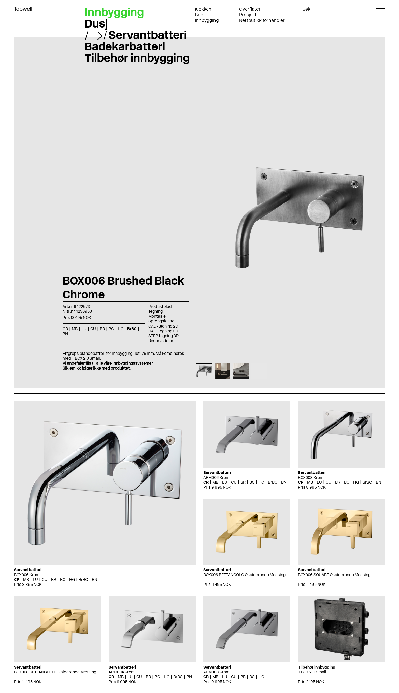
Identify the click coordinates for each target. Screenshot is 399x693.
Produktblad (160, 306)
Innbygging (207, 20)
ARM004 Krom (122, 672)
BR (102, 328)
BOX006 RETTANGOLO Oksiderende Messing (244, 574)
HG (120, 328)
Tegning (155, 311)
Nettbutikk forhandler (262, 20)
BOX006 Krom (26, 574)
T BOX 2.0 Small (312, 672)
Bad (199, 15)
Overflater (250, 9)
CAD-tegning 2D (163, 326)
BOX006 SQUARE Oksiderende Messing (334, 574)
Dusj (96, 23)
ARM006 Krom (216, 477)
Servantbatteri (148, 35)
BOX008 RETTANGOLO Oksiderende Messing (55, 672)
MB (75, 328)
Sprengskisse (161, 321)
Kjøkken (203, 9)
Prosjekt (248, 15)
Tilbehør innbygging (137, 58)
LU (84, 328)
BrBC (132, 328)
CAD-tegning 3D (163, 331)
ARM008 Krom (216, 672)
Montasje (157, 316)
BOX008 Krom (310, 477)
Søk (306, 9)
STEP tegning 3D (163, 335)
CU (93, 328)
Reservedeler (160, 340)
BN (65, 333)
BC (111, 328)
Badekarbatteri (124, 46)
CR (65, 328)
